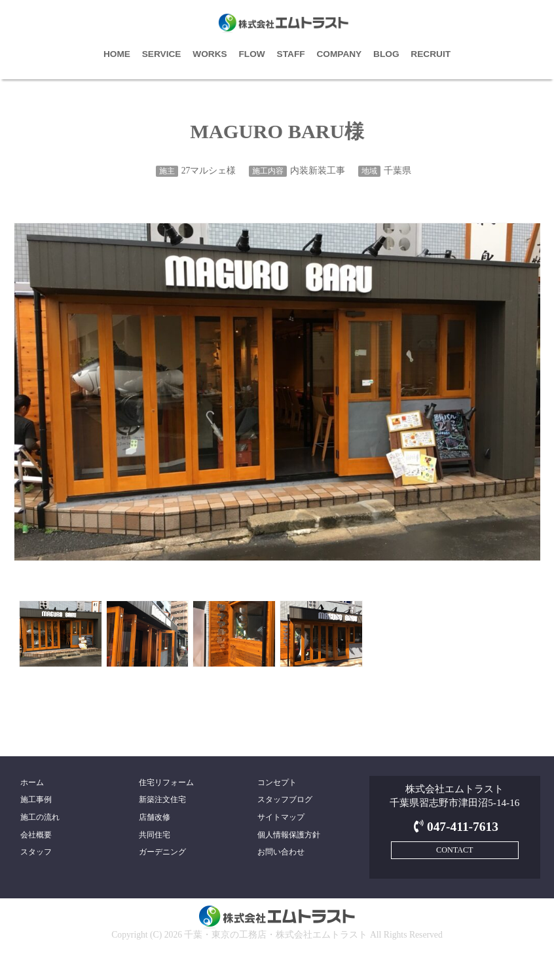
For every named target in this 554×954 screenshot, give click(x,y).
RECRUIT (431, 54)
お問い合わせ (281, 851)
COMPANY (338, 54)
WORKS (210, 54)
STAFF (291, 54)
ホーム (32, 782)
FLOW (252, 54)
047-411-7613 (454, 827)
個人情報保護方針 (288, 834)
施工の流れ (40, 817)
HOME (116, 54)
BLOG (386, 54)
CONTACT (454, 849)
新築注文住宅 (162, 799)
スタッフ (36, 851)
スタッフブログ (284, 799)
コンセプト (277, 782)
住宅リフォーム (166, 782)
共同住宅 (154, 834)
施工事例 (36, 799)
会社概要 (36, 834)
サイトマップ (281, 817)
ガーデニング (162, 851)
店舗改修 (154, 817)
